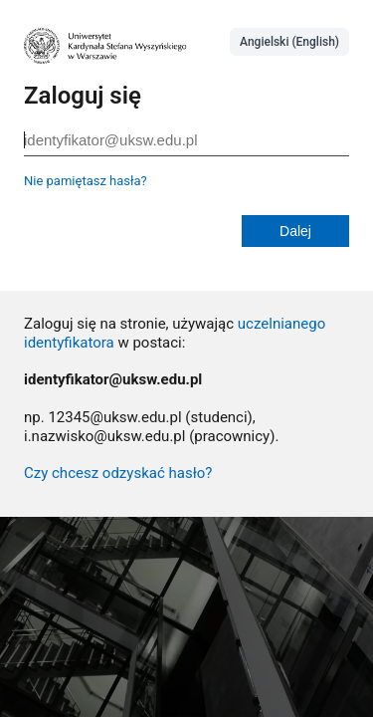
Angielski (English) (289, 42)
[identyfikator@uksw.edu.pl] (186, 140)
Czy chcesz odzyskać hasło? (118, 473)
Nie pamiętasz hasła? (85, 180)
